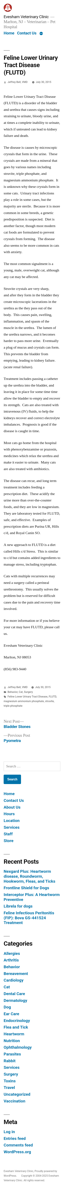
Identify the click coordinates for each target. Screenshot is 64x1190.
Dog (7, 1007)
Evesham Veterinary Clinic (26, 16)
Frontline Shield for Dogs (26, 887)
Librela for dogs (18, 906)
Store (8, 840)
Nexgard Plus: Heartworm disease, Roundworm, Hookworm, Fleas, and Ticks (29, 876)
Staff (8, 834)
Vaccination (14, 1101)
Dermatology (15, 1000)
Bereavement (16, 973)
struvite (49, 701)
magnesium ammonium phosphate (24, 701)
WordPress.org (17, 1151)
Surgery (28, 692)
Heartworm (14, 1034)
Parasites (12, 1054)
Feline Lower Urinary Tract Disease (27, 696)
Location (12, 820)
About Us (12, 807)
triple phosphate (13, 705)
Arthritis (11, 960)
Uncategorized (17, 1094)
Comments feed (18, 1145)
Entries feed (15, 1138)
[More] (41, 34)
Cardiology (13, 980)
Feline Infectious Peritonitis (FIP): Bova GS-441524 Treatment (29, 918)
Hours (9, 813)
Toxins (10, 1081)
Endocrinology (17, 1020)
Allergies (12, 953)
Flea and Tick (16, 1027)
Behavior (13, 692)
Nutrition (12, 1040)
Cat (21, 692)
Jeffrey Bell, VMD (18, 82)
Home (9, 33)
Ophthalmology (18, 1047)
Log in (9, 1131)
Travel (9, 1087)
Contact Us (26, 33)
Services (12, 827)
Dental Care (14, 993)
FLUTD (52, 696)
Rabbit (10, 1060)
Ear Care (11, 1013)
